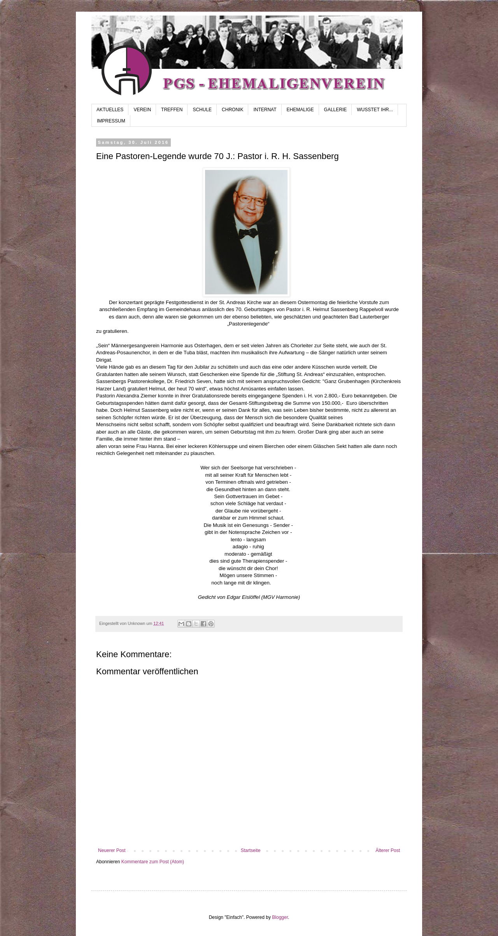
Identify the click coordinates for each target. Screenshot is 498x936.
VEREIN (142, 109)
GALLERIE (335, 109)
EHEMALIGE (300, 109)
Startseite (251, 850)
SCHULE (202, 109)
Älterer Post (387, 850)
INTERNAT (264, 109)
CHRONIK (232, 109)
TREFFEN (171, 109)
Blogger (280, 917)
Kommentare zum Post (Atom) (152, 861)
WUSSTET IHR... (375, 109)
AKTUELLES (109, 109)
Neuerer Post (112, 850)
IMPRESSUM (111, 121)
